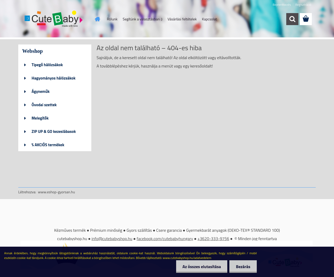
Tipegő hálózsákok (47, 65)
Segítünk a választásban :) (142, 19)
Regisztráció (303, 4)
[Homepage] (97, 19)
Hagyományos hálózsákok (53, 78)
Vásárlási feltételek (182, 19)
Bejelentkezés (282, 4)
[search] (292, 19)
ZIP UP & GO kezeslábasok (54, 131)
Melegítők (40, 118)
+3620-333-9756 (213, 238)
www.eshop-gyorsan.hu (56, 192)
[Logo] (54, 19)
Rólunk (112, 19)
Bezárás (243, 266)
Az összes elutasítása (201, 266)
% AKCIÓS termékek (48, 145)
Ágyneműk (41, 91)
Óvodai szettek (44, 105)
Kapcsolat (209, 19)
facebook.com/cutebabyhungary (165, 238)
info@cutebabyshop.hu (112, 238)
